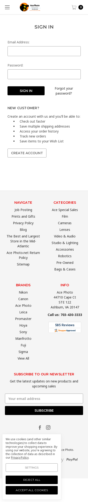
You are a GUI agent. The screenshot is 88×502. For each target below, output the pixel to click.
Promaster (23, 325)
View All (23, 365)
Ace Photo (23, 312)
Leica (23, 319)
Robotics (65, 263)
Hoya (23, 332)
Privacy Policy (23, 230)
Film (65, 223)
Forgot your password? (64, 90)
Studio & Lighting (65, 249)
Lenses (64, 236)
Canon (23, 305)
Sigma (23, 358)
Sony (23, 338)
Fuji (23, 352)
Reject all (31, 479)
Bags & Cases (65, 276)
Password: (15, 65)
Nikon (23, 299)
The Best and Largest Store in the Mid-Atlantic (23, 248)
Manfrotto (23, 345)
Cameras (65, 230)
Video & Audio (65, 243)
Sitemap (23, 271)
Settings (31, 467)
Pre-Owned (64, 269)
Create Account (27, 153)
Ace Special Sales (65, 216)
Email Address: (19, 42)
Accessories (65, 256)
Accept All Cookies (32, 490)
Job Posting (23, 216)
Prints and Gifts (23, 223)
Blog (23, 236)
